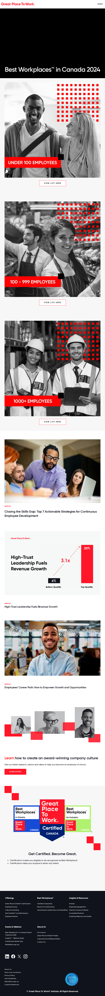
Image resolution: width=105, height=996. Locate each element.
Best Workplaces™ (45, 898)
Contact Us (41, 942)
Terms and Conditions (13, 972)
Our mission (41, 932)
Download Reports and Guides (80, 916)
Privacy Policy (10, 975)
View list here (52, 183)
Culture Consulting (12, 910)
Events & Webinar (13, 927)
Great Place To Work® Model (47, 936)
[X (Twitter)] (19, 956)
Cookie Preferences (12, 985)
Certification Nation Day (14, 941)
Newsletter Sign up (12, 981)
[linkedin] (7, 956)
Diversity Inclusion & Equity (78, 910)
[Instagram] (25, 956)
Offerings (9, 898)
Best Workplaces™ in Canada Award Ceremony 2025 (18, 934)
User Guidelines (10, 978)
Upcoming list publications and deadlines (52, 910)
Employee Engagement (77, 907)
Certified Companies (44, 904)
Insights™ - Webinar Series (14, 938)
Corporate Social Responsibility (48, 939)
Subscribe (15, 772)
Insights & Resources (78, 898)
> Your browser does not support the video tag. (52, 34)
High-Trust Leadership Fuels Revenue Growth (31, 606)
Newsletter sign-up (12, 944)
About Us (41, 927)
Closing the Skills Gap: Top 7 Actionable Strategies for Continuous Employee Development (51, 514)
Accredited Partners (76, 913)
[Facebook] (13, 956)
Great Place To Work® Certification (18, 904)
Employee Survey (11, 907)
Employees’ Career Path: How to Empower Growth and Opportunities (45, 687)
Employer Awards (11, 916)
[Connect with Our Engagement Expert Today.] (53, 880)
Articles (72, 904)
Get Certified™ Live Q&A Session (16, 913)
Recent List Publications (46, 907)
